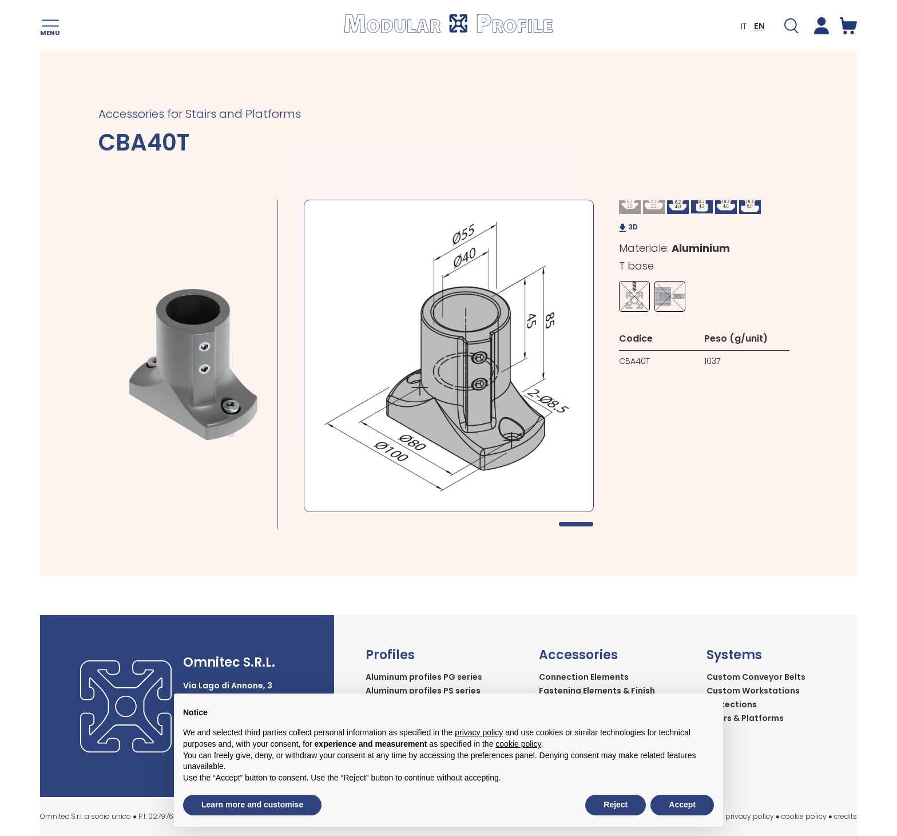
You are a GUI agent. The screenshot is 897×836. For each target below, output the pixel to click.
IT (744, 26)
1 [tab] (576, 524)
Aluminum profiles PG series (424, 677)
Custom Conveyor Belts (756, 677)
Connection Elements (584, 677)
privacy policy (749, 816)
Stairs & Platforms (745, 718)
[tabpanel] (449, 356)
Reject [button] (616, 804)
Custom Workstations (753, 690)
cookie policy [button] (518, 743)
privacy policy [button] (479, 732)
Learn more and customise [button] (252, 804)
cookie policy (804, 816)
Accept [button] (682, 804)
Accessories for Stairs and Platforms (199, 114)
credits (845, 816)
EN (759, 26)
